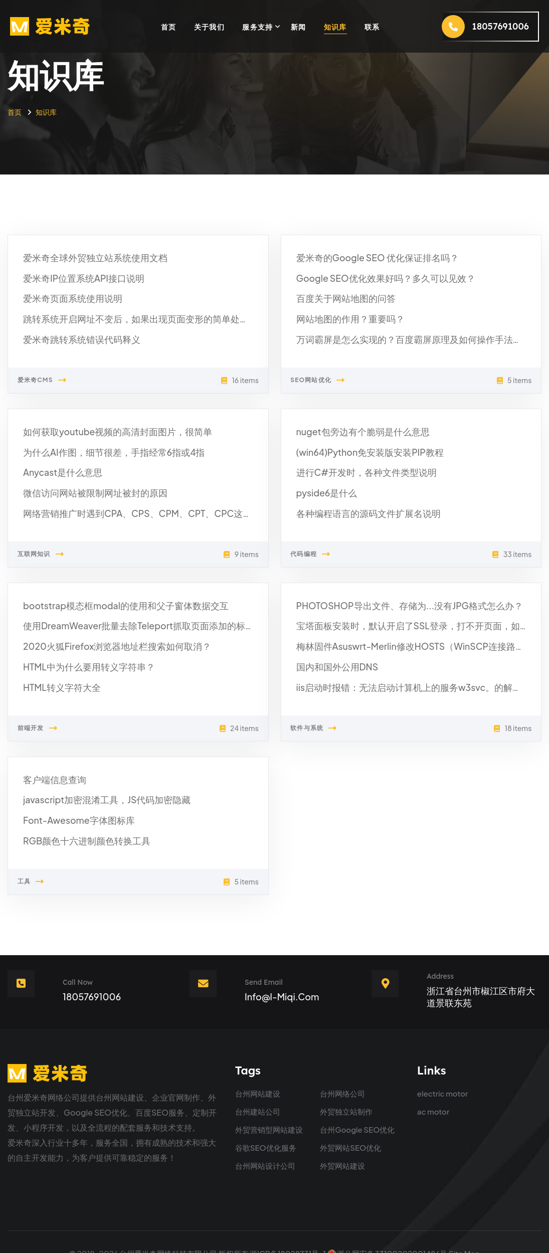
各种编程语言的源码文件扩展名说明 (360, 511)
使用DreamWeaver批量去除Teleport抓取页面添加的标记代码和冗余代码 (154, 621)
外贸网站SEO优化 (350, 1125)
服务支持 (257, 26)
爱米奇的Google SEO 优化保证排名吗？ (369, 257)
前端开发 (48, 720)
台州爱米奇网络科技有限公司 (168, 1230)
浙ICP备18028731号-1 (288, 1230)
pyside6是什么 (323, 492)
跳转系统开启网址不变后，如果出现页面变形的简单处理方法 (131, 314)
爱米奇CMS (52, 374)
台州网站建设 (257, 1071)
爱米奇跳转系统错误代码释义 (75, 333)
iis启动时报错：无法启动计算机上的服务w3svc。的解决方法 (404, 679)
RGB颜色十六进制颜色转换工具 (80, 828)
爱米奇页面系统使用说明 (67, 295)
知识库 (335, 26)
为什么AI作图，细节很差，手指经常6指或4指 (104, 454)
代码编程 (321, 552)
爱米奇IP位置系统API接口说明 (77, 276)
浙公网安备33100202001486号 (387, 1230)
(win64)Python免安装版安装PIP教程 (362, 454)
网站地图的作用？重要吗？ (344, 314)
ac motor (433, 1089)
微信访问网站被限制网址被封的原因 (87, 492)
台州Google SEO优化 (357, 1107)
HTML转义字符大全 (57, 679)
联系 (372, 26)
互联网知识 (51, 552)
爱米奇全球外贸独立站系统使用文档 (87, 257)
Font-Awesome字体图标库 (73, 809)
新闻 (298, 26)
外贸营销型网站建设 (269, 1107)
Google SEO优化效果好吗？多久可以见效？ (376, 276)
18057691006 (92, 974)
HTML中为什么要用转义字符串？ (81, 660)
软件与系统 (324, 720)
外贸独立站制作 (346, 1089)
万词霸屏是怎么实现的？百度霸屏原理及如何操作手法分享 (400, 333)
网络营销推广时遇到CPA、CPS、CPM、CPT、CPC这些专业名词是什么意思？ (165, 511)
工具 (41, 868)
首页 (168, 26)
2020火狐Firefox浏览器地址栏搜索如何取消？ (107, 641)
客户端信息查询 (51, 770)
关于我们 (209, 26)
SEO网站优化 (328, 374)
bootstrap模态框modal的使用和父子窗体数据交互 (115, 602)
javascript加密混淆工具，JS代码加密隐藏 (98, 789)
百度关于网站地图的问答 (340, 295)
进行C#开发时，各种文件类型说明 (359, 473)
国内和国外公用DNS (333, 660)
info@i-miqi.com (282, 974)
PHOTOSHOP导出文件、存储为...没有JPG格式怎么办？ (397, 602)
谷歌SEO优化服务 (265, 1125)
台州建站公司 (257, 1089)
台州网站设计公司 (265, 1143)
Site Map (464, 1230)
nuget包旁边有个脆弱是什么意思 (355, 434)
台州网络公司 (342, 1071)
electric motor (442, 1071)
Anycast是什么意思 (58, 473)
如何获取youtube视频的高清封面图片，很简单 (107, 434)
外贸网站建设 (342, 1143)
